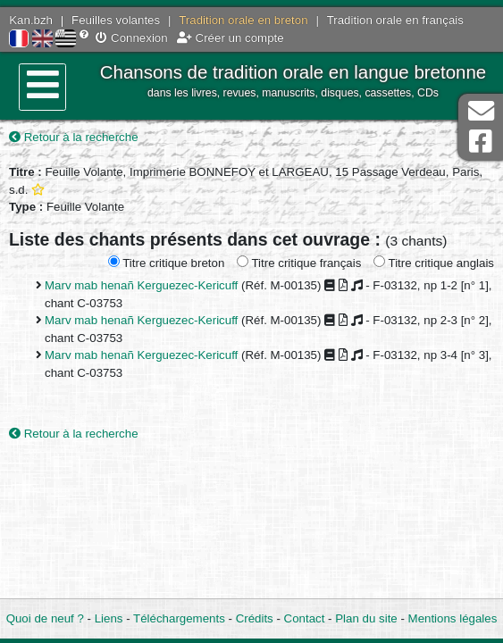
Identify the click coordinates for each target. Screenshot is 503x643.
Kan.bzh (31, 20)
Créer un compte (230, 38)
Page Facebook (480, 141)
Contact (304, 618)
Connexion (131, 38)
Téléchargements (179, 618)
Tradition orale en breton (243, 20)
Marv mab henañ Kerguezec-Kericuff (141, 285)
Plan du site (366, 618)
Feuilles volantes (115, 20)
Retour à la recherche (73, 137)
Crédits (254, 618)
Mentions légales (453, 618)
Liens (109, 618)
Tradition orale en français (395, 20)
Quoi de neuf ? (45, 618)
